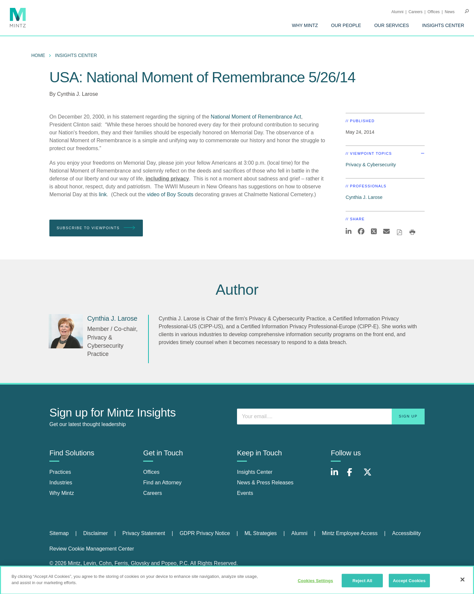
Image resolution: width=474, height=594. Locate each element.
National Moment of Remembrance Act (256, 117)
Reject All (362, 582)
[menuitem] (305, 25)
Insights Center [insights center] (255, 472)
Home (38, 55)
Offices (434, 12)
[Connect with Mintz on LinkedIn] (337, 475)
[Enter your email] (331, 416)
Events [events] (245, 493)
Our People (346, 25)
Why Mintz (305, 25)
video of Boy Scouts (170, 194)
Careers (415, 12)
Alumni (397, 12)
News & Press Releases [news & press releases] (265, 482)
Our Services (391, 25)
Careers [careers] (152, 493)
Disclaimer (95, 533)
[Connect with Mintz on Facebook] (353, 475)
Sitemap (59, 533)
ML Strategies (261, 533)
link (103, 194)
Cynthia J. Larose (77, 94)
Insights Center (443, 25)
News (450, 12)
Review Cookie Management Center (91, 549)
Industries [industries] (60, 482)
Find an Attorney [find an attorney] (162, 482)
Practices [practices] (60, 472)
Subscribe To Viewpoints (96, 228)
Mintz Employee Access (350, 533)
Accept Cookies (409, 582)
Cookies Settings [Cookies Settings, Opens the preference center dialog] (315, 582)
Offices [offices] (151, 472)
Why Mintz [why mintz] (61, 493)
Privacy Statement (143, 533)
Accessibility (406, 533)
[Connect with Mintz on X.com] (370, 475)
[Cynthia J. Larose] (65, 331)
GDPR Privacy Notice (205, 533)
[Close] (462, 582)
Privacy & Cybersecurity (371, 164)
